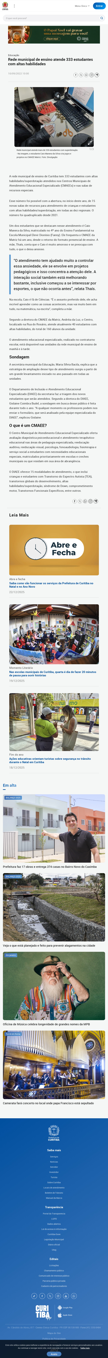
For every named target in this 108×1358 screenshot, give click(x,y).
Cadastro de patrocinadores (54, 1286)
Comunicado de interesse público (54, 1275)
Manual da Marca (54, 1198)
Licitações (54, 1265)
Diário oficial (54, 1244)
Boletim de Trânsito (54, 1192)
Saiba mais (85, 1348)
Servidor (54, 1167)
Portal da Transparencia (54, 1213)
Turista (54, 1177)
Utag (54, 1249)
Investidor (54, 1172)
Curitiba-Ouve (54, 1234)
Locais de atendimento (54, 1187)
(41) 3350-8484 (93, 1327)
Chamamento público (54, 1270)
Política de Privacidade (54, 1338)
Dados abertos (54, 1223)
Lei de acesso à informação (54, 1229)
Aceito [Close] (54, 1354)
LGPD (54, 1218)
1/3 (91, 149)
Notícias (54, 1161)
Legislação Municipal (54, 1239)
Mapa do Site (54, 1333)
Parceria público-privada (54, 1280)
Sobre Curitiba (54, 1182)
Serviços (54, 1156)
